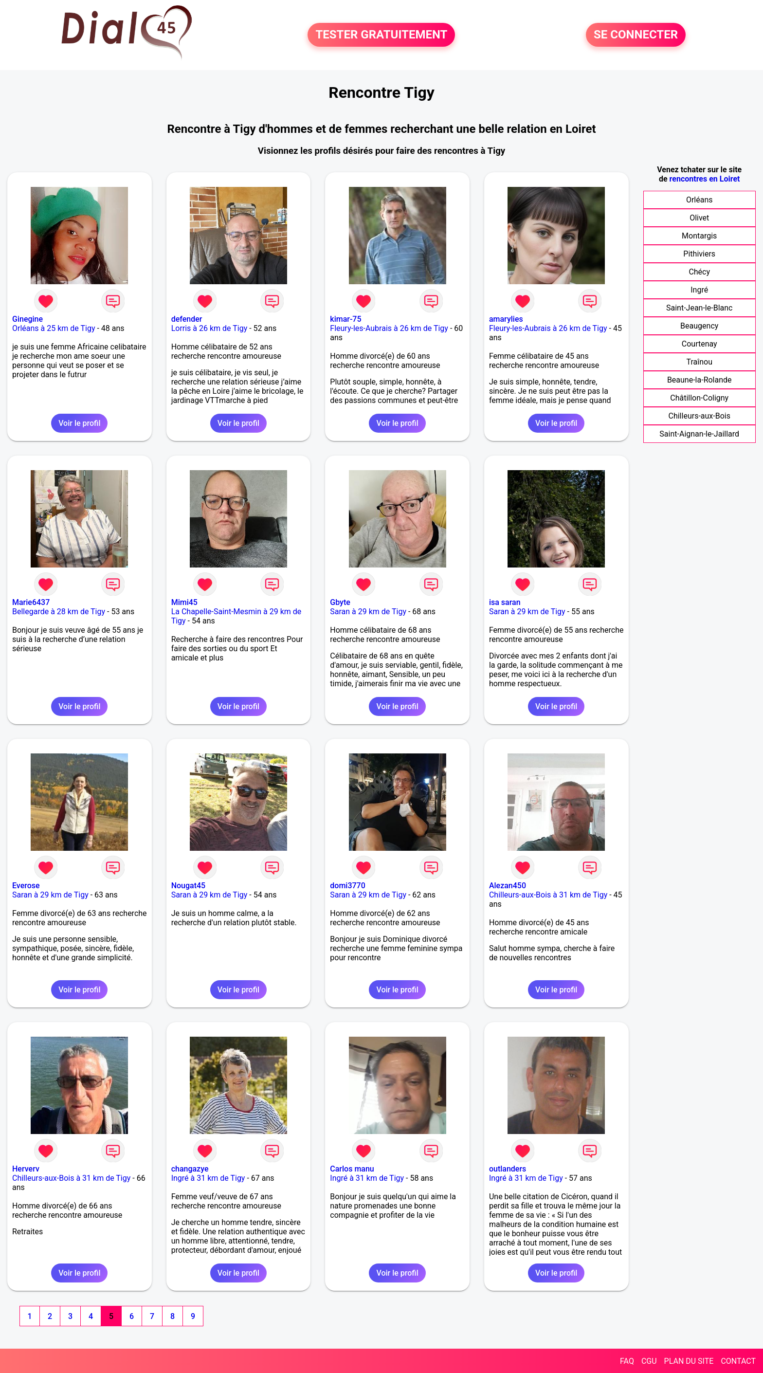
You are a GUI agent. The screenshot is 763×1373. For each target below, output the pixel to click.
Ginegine (27, 319)
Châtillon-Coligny (699, 398)
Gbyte (340, 602)
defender (186, 319)
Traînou (699, 361)
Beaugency (699, 325)
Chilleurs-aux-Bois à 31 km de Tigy (548, 894)
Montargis (699, 235)
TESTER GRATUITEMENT (381, 35)
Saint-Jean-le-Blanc (699, 307)
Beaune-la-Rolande (699, 379)
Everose (26, 885)
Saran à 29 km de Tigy (368, 611)
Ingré (699, 289)
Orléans (699, 199)
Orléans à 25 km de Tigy (53, 328)
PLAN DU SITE (689, 1361)
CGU (649, 1361)
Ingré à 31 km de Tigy (208, 1178)
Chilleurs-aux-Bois (699, 416)
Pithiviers (699, 253)
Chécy (699, 271)
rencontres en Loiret (705, 178)
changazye (190, 1168)
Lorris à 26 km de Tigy (209, 328)
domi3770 (347, 885)
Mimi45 (184, 602)
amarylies (506, 319)
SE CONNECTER (636, 35)
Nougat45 (188, 885)
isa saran (505, 602)
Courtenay (699, 343)
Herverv (25, 1168)
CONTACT (738, 1361)
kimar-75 (345, 319)
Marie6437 (31, 602)
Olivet (699, 217)
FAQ (627, 1361)
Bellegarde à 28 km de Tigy (58, 611)
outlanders (507, 1168)
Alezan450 (507, 885)
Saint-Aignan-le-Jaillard (699, 434)
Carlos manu (352, 1168)
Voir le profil (79, 423)
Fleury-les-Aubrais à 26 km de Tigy (389, 328)
